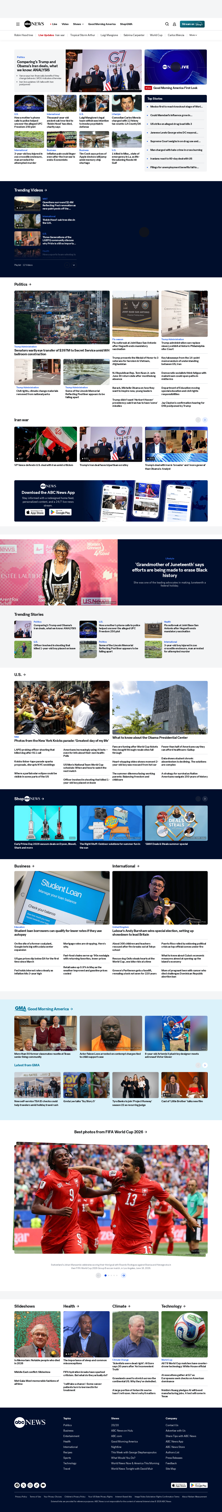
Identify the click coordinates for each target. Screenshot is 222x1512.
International (53, 114)
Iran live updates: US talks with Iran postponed (36, 83)
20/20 (115, 1425)
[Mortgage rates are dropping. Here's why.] (86, 945)
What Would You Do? (123, 1458)
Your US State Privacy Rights (100, 1497)
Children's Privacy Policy (75, 1497)
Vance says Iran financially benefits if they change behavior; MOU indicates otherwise (40, 77)
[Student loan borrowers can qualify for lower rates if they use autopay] (62, 898)
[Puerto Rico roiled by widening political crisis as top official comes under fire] (184, 945)
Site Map (171, 1468)
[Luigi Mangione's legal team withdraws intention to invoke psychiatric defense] (94, 103)
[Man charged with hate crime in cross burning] (176, 150)
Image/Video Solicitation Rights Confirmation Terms (157, 1497)
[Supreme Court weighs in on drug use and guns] (177, 141)
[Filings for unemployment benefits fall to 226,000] (177, 167)
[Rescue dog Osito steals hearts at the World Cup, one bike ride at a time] (135, 960)
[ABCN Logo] (34, 24)
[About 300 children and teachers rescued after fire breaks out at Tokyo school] (135, 946)
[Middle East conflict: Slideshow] (37, 1372)
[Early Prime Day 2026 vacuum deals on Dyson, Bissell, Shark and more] (45, 823)
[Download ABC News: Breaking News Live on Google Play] (199, 1485)
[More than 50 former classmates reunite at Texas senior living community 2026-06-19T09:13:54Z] (45, 1033)
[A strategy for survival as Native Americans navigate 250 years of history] (184, 775)
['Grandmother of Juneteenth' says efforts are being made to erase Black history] (59, 572)
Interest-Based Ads (123, 1497)
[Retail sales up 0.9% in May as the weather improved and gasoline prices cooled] (86, 970)
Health (46, 251)
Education (19, 927)
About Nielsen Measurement (194, 1497)
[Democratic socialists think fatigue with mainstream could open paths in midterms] (184, 376)
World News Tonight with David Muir (132, 1468)
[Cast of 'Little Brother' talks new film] (184, 1085)
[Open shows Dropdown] (78, 24)
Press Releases (174, 1458)
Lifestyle (116, 114)
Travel (66, 1468)
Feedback (171, 1463)
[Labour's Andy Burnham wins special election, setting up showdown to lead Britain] (160, 898)
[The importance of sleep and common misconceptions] (86, 1334)
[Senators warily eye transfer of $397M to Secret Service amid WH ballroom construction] (62, 317)
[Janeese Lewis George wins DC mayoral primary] (177, 132)
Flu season (117, 339)
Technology (69, 1463)
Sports (67, 1458)
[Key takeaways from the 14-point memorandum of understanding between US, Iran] (184, 361)
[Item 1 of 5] (106, 1275)
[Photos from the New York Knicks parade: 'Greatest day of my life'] (62, 707)
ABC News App (174, 1441)
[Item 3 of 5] (111, 1275)
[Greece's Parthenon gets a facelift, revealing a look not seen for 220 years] (135, 972)
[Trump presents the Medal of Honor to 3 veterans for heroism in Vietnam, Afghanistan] (135, 361)
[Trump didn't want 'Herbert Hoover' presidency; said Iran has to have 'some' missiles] (135, 403)
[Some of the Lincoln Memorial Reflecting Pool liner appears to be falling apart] (86, 372)
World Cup (166, 1360)
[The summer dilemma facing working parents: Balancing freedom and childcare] (135, 776)
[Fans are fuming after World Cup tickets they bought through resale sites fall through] (135, 750)
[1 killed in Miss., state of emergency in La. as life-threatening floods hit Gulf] (127, 139)
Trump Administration (25, 347)
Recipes (67, 1452)
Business (51, 150)
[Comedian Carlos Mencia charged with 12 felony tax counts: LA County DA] (127, 103)
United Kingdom (120, 927)
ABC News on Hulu (122, 1430)
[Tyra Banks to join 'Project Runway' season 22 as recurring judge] (135, 1085)
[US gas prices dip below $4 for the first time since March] (37, 960)
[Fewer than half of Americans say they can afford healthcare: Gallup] (184, 748)
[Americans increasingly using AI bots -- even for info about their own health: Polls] (86, 753)
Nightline (116, 1447)
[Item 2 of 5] (108, 1275)
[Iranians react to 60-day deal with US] (171, 158)
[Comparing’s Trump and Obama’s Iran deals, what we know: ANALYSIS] (104, 70)
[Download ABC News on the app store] (35, 512)
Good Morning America (124, 1441)
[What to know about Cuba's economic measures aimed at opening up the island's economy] (184, 958)
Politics (21, 57)
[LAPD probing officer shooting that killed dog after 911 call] (37, 751)
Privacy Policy (21, 1497)
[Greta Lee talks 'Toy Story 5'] (86, 1085)
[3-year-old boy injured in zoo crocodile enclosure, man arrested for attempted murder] (29, 139)
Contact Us (172, 1425)
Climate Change (120, 1360)
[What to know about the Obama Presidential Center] (160, 707)
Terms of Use (35, 1497)
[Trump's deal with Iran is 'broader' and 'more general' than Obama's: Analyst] (176, 444)
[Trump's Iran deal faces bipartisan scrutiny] (111, 444)
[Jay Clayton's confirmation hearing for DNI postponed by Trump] (184, 404)
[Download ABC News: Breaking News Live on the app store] (179, 1485)
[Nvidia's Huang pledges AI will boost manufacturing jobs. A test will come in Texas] (184, 1393)
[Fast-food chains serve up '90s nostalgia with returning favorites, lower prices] (86, 957)
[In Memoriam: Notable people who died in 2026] (37, 1334)
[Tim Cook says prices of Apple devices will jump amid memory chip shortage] (94, 139)
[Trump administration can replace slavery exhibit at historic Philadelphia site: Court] (184, 314)
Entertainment (71, 1436)
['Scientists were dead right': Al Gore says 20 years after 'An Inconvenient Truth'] (135, 1334)
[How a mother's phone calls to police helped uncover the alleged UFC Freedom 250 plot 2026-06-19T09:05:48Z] (29, 103)
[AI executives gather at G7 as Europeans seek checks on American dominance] (184, 1378)
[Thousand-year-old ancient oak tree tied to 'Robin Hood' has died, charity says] (62, 103)
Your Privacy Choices (53, 1497)
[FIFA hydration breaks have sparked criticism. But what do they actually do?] (86, 1374)
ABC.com (116, 1436)
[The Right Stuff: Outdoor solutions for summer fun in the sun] (111, 823)
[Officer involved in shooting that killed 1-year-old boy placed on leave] (23, 649)
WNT (45, 199)
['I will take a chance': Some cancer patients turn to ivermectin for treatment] (86, 1387)
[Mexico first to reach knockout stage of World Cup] (177, 106)
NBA (16, 737)
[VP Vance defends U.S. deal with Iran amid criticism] (45, 444)
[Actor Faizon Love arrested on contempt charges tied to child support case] (111, 1033)
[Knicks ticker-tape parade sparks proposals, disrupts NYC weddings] (37, 763)
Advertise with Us (175, 1430)
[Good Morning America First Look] (176, 88)
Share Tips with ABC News (181, 1436)
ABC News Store (175, 1447)
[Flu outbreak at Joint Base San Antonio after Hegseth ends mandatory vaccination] (135, 314)
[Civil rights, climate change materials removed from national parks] (37, 372)
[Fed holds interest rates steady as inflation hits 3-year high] (37, 972)
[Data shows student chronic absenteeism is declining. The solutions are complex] (184, 761)
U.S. (16, 114)
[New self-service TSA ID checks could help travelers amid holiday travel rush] (37, 1085)
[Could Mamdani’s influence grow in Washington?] (177, 115)
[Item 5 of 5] (116, 1275)
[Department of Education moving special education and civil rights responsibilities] (184, 391)
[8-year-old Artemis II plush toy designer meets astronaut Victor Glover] (176, 1033)
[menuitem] (23, 35)
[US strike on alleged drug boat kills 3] (171, 124)
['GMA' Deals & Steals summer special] (176, 823)
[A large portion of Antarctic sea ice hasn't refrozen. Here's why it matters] (135, 1392)
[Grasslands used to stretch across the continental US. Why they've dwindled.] (135, 1380)
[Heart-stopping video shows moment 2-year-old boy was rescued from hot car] (135, 763)
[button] (17, 24)
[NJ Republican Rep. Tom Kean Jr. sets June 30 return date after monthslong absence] (135, 376)
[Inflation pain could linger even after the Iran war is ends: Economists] (62, 139)
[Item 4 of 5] (114, 1275)
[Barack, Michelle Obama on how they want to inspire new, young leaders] (135, 389)
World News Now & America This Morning (135, 1463)
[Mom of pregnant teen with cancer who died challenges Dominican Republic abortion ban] (184, 973)
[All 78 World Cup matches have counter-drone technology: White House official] (184, 1334)
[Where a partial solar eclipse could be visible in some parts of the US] (37, 775)
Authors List (172, 1452)
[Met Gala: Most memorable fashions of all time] (37, 1382)
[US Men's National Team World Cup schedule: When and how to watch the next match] (86, 768)
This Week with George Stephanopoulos (133, 1452)
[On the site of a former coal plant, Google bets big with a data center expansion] (37, 946)
